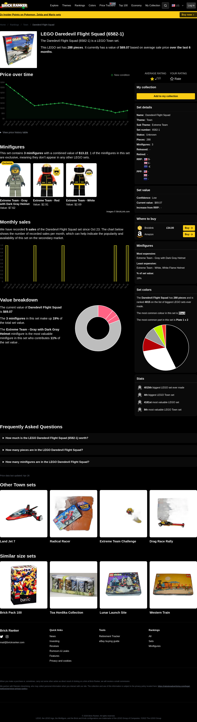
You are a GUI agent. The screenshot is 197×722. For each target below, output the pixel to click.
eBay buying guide (109, 641)
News (53, 636)
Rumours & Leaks (59, 651)
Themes (66, 5)
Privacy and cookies (60, 661)
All (150, 636)
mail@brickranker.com (12, 642)
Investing (54, 641)
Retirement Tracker (109, 636)
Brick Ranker (9, 630)
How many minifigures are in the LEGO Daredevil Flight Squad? (47, 461)
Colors (92, 5)
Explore (54, 5)
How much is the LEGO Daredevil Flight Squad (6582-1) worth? (47, 438)
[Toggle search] (165, 5)
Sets (151, 641)
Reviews (54, 646)
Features (54, 656)
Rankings (80, 5)
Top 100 (123, 5)
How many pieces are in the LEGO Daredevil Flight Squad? (44, 449)
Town (25, 24)
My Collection (152, 5)
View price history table (15, 132)
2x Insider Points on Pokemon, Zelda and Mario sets (30, 14)
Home (3, 24)
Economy (136, 5)
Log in (191, 5)
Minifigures (155, 646)
